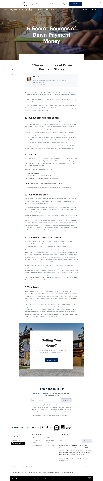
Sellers (46, 9)
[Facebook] (11, 436)
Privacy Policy (89, 466)
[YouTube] (14, 436)
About (33, 437)
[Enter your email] (48, 400)
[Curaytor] (18, 444)
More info (69, 478)
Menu (85, 9)
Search (53, 9)
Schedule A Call (50, 445)
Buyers (39, 9)
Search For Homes (37, 445)
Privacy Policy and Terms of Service (60, 411)
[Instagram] (17, 436)
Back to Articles (31, 57)
